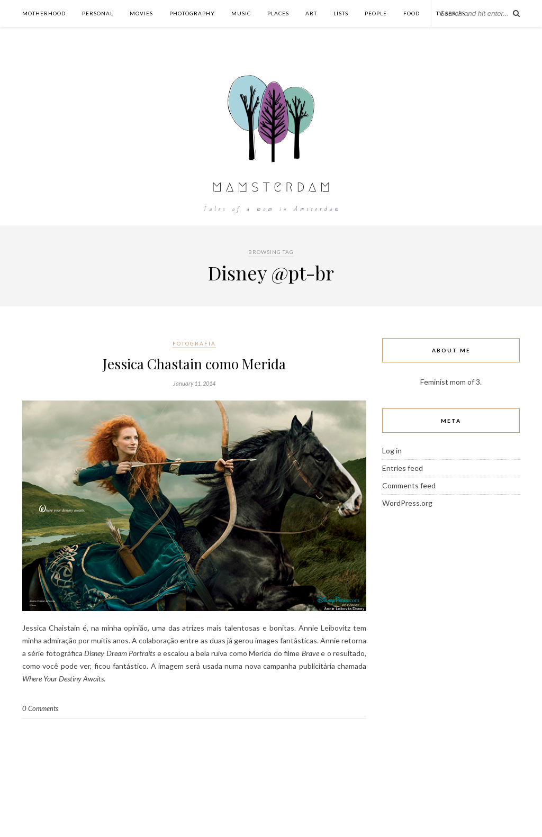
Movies (141, 13)
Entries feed (402, 467)
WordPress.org (407, 502)
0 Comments (40, 708)
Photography (192, 13)
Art (311, 13)
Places (278, 13)
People (376, 13)
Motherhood (44, 13)
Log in (392, 450)
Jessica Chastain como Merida (194, 363)
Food (411, 13)
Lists (340, 13)
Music (241, 13)
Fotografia (194, 343)
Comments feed (409, 485)
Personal (97, 13)
